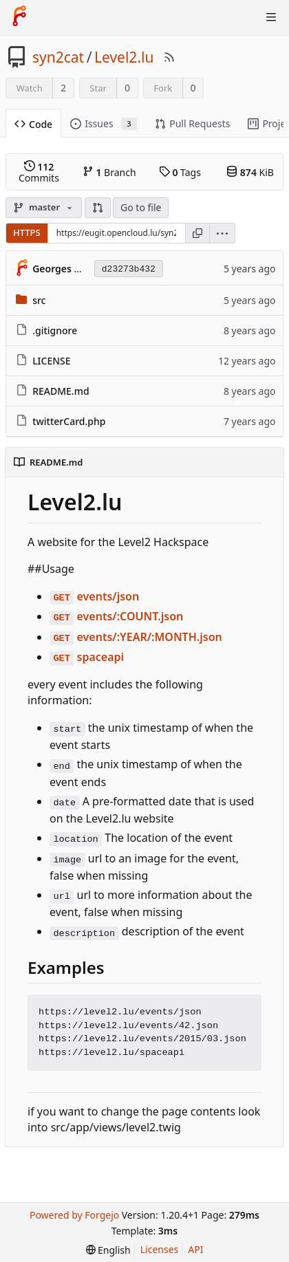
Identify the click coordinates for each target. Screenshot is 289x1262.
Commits (39, 172)
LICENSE (51, 360)
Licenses (159, 1249)
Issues (103, 123)
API (195, 1249)
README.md (60, 391)
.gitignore (54, 330)
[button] (98, 207)
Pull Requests (192, 123)
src (38, 300)
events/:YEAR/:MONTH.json (136, 636)
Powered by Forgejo (74, 1214)
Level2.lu (123, 57)
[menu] (222, 233)
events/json (94, 596)
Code (33, 124)
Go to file (140, 207)
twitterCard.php (68, 421)
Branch (109, 172)
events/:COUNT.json (116, 616)
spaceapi (87, 656)
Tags (180, 172)
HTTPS (27, 232)
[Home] (19, 17)
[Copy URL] (197, 233)
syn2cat (58, 57)
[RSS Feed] (169, 57)
